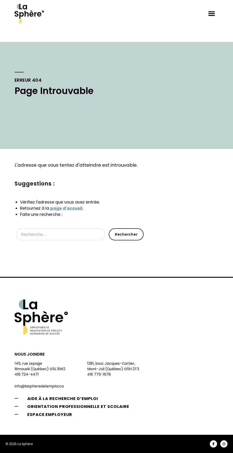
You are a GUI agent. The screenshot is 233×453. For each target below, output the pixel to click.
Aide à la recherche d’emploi (62, 398)
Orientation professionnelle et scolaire (78, 406)
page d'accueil (66, 208)
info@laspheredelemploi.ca (39, 386)
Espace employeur (49, 414)
